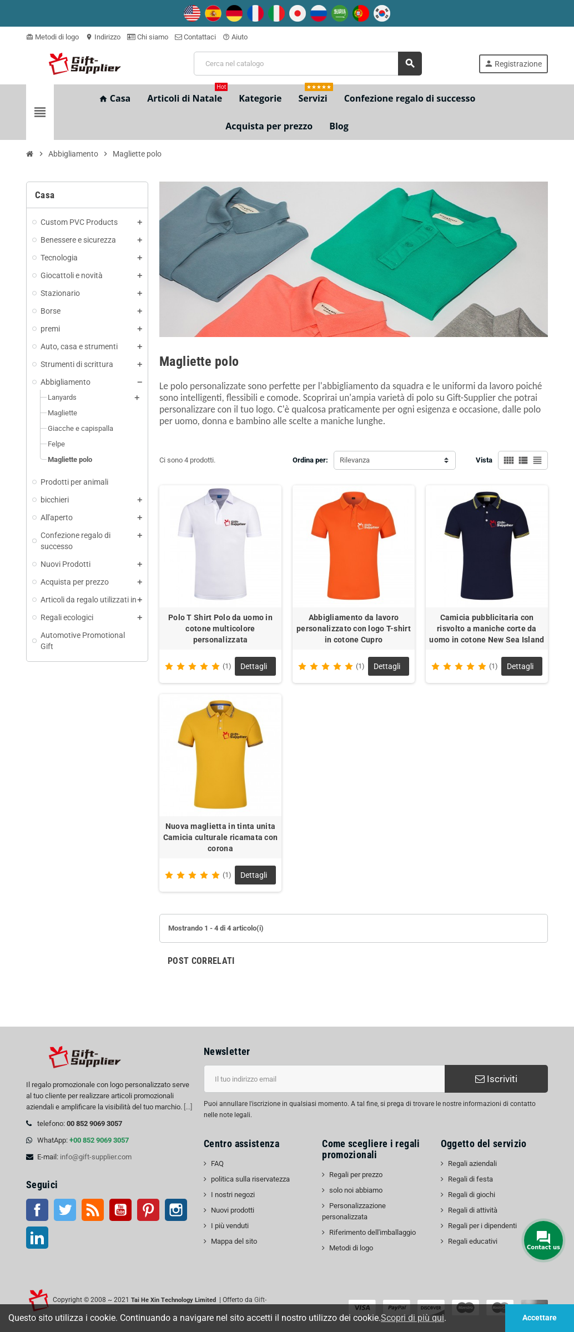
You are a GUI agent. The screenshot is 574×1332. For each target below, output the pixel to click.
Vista (484, 460)
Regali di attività (472, 1210)
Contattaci (195, 37)
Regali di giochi (471, 1194)
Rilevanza (355, 460)
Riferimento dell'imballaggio (372, 1232)
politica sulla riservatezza (250, 1179)
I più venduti (230, 1226)
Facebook (37, 1210)
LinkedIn (37, 1238)
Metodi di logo (52, 37)
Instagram (176, 1210)
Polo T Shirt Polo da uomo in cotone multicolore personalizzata (220, 628)
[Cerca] (308, 64)
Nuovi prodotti (232, 1210)
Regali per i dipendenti (482, 1226)
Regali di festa (470, 1179)
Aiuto (235, 37)
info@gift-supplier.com (96, 1157)
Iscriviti (496, 1078)
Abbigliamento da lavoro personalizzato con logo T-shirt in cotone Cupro (353, 628)
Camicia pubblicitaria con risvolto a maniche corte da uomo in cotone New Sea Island (486, 628)
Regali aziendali (472, 1163)
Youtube (120, 1210)
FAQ (217, 1163)
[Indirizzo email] (324, 1079)
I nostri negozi (233, 1194)
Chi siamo (147, 37)
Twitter (65, 1210)
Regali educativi (472, 1241)
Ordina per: (310, 460)
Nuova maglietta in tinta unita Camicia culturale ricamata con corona (220, 837)
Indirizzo (102, 37)
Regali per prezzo (355, 1174)
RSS (93, 1210)
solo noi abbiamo (355, 1190)
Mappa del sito (234, 1241)
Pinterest (148, 1210)
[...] (188, 1107)
